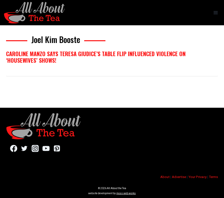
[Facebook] (13, 148)
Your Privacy (197, 177)
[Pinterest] (57, 148)
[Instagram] (35, 148)
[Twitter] (24, 148)
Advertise (179, 177)
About (165, 177)
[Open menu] (215, 12)
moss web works (126, 193)
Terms (213, 177)
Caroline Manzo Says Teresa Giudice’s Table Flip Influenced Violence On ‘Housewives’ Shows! (96, 57)
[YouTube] (46, 148)
